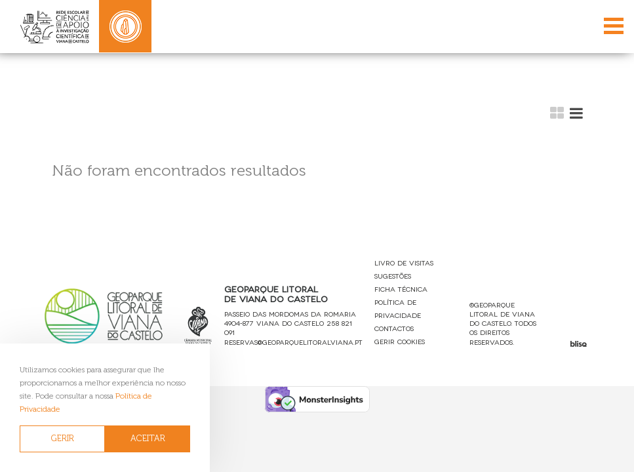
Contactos (394, 328)
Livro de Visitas (403, 262)
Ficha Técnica (400, 289)
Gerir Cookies (399, 341)
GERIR (62, 438)
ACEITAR (147, 438)
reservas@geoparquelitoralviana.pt (293, 342)
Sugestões (392, 275)
